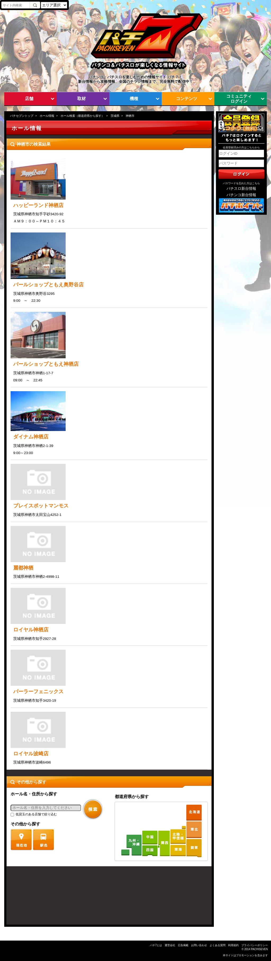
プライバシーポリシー (254, 945)
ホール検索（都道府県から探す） (82, 115)
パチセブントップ (21, 115)
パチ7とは (156, 945)
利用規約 (233, 945)
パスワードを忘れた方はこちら (241, 183)
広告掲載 (183, 945)
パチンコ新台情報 (241, 195)
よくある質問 (217, 945)
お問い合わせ (199, 945)
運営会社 (170, 945)
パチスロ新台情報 (241, 189)
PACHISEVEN (259, 949)
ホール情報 (47, 115)
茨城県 (115, 115)
